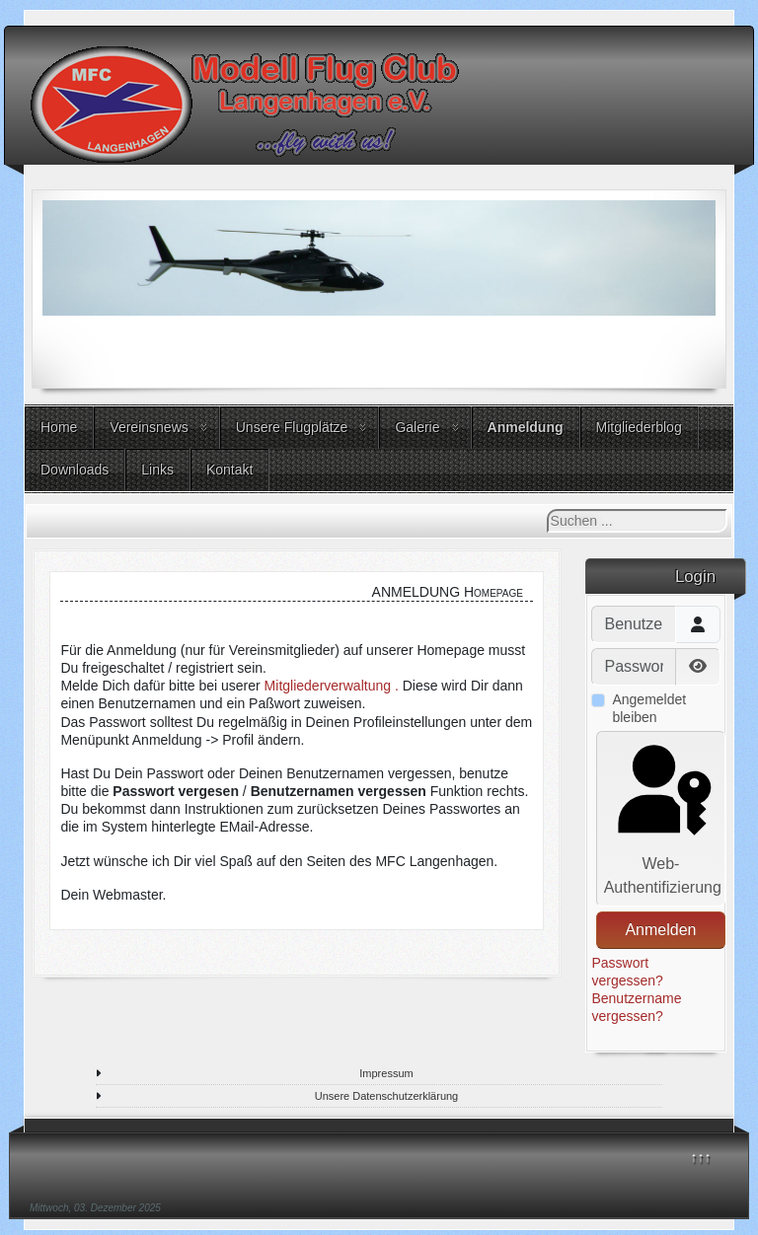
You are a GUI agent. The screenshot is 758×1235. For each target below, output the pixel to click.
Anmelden (660, 929)
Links (157, 469)
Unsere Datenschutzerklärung (387, 1096)
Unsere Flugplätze (292, 427)
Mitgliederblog (639, 427)
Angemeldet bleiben (649, 708)
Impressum (386, 1073)
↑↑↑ (701, 1157)
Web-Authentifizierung (662, 817)
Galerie (417, 427)
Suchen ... (547, 509)
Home (58, 427)
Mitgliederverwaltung (328, 685)
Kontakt (229, 469)
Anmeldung (526, 427)
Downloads (74, 469)
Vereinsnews (149, 427)
